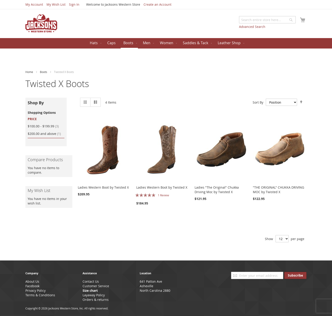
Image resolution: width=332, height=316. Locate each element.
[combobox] (267, 19)
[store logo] (41, 23)
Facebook (32, 286)
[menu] (166, 43)
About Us (32, 281)
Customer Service (96, 286)
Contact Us (91, 281)
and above (46, 133)
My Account (34, 4)
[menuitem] (94, 43)
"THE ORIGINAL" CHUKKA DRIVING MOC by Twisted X (278, 189)
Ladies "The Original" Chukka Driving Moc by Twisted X (217, 189)
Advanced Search (252, 26)
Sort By (258, 102)
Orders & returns (96, 299)
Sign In (74, 4)
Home (29, 72)
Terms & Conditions (40, 295)
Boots (44, 72)
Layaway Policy (94, 295)
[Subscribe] (295, 275)
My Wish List (56, 4)
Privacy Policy (35, 290)
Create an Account (157, 4)
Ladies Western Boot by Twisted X (103, 187)
